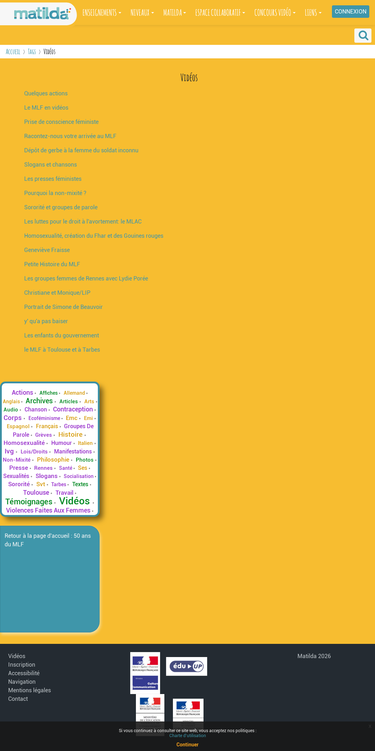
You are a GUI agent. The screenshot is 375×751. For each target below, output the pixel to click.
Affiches (49, 393)
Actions (23, 392)
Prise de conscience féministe (61, 122)
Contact (18, 698)
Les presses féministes (52, 178)
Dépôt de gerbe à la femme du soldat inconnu (81, 150)
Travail (65, 492)
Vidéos (76, 501)
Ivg (10, 451)
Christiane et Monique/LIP (57, 292)
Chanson (36, 409)
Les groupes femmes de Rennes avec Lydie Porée (86, 278)
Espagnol (19, 426)
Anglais (12, 401)
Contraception (73, 409)
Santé (66, 468)
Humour (62, 443)
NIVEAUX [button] (140, 12)
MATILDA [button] (172, 12)
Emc (72, 417)
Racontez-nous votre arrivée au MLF (70, 136)
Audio (12, 409)
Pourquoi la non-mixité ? (55, 193)
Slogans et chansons (50, 164)
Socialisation (79, 476)
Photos (85, 460)
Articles (69, 401)
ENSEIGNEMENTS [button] (100, 12)
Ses (83, 467)
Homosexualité (25, 442)
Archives (40, 400)
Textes (81, 484)
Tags (32, 51)
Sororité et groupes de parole (60, 207)
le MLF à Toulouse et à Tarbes (62, 349)
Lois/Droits (35, 451)
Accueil (13, 51)
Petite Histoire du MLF (52, 264)
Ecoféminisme (44, 418)
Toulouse (37, 492)
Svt (41, 484)
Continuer (187, 744)
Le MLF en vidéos (46, 107)
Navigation (22, 681)
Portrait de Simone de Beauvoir (63, 307)
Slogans (47, 475)
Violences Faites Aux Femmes (49, 510)
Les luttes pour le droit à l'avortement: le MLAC (83, 221)
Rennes (44, 468)
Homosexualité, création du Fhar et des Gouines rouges (93, 235)
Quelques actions (46, 93)
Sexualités (17, 476)
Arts (90, 401)
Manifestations (73, 451)
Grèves (44, 435)
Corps (13, 418)
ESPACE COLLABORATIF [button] (218, 12)
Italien (86, 443)
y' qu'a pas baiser (46, 321)
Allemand (75, 393)
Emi (89, 418)
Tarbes (59, 484)
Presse (19, 467)
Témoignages (29, 501)
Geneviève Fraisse (47, 250)
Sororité (19, 484)
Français (47, 426)
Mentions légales (29, 690)
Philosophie (54, 459)
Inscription (21, 664)
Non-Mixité (17, 460)
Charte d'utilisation (187, 735)
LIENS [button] (311, 12)
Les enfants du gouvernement (61, 335)
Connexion (350, 11)
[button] (362, 35)
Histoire (71, 434)
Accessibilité (23, 673)
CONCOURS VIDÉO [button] (272, 12)
